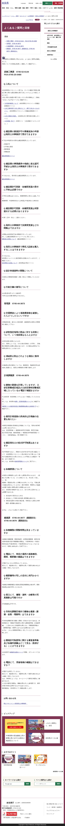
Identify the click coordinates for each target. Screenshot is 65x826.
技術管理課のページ (21, 461)
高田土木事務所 (39, 16)
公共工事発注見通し (10, 116)
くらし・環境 (14, 16)
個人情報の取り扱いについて (55, 804)
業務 (48, 43)
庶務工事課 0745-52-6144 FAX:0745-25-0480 (21, 41)
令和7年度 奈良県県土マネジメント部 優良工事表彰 (54, 37)
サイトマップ (50, 814)
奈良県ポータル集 (58, 771)
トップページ (6, 16)
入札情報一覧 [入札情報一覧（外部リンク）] (8, 121)
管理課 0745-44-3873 (13, 43)
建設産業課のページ (8, 156)
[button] (22, 3)
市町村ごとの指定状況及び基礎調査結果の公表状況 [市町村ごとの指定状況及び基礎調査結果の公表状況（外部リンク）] (18, 406)
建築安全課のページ (16, 652)
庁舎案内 (27, 817)
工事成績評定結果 (52, 47)
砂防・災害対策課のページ (23, 401)
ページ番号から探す (44, 780)
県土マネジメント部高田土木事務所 (16, 703)
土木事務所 (31, 16)
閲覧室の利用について (9, 239)
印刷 (38, 19)
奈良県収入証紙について (10, 263)
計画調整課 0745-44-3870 (15, 46)
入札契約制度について (11, 103)
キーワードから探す (13, 780)
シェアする (29, 20)
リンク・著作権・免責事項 (54, 807)
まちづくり (23, 16)
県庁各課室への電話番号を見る (12, 817)
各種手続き (50, 54)
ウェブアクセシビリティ (53, 810)
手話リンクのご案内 (25, 814)
